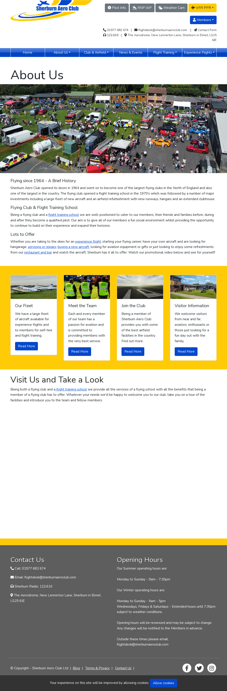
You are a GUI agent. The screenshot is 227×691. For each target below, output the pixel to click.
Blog (76, 668)
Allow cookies (163, 683)
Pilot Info (117, 7)
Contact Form (207, 30)
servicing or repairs (42, 246)
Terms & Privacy (97, 668)
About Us (61, 52)
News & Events (133, 52)
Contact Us (123, 668)
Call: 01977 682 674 (30, 568)
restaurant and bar (38, 252)
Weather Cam (171, 7)
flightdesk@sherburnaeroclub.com (162, 30)
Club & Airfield (95, 52)
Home (34, 52)
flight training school (63, 214)
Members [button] (202, 20)
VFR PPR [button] (201, 7)
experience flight (88, 241)
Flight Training (163, 52)
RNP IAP (142, 7)
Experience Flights (198, 52)
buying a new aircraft (73, 246)
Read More (26, 346)
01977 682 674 (117, 30)
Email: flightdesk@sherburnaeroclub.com (45, 577)
